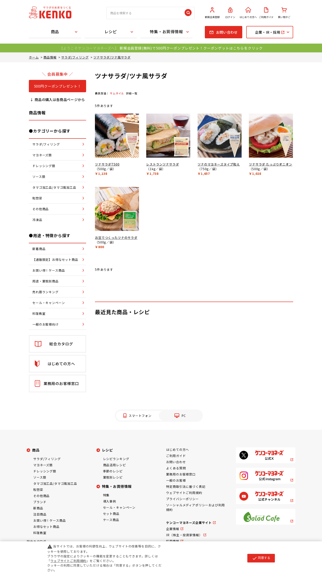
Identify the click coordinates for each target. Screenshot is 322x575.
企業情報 (172, 529)
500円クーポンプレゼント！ (57, 86)
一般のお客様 (176, 480)
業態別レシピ (113, 477)
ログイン (230, 13)
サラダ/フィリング (47, 459)
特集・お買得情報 (166, 31)
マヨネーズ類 (43, 465)
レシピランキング (116, 459)
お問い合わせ (176, 462)
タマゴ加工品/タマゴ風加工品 (55, 483)
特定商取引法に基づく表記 (185, 486)
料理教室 (39, 533)
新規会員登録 (212, 13)
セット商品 (111, 513)
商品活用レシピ (114, 465)
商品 (55, 31)
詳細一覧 (131, 93)
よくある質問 (176, 468)
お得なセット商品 (46, 526)
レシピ (110, 31)
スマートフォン (140, 415)
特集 (106, 495)
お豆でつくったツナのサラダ (116, 237)
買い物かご (284, 13)
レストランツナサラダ (162, 164)
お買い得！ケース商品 (49, 520)
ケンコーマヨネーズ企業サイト (189, 522)
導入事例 (109, 501)
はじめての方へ (248, 13)
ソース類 (39, 477)
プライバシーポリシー (182, 499)
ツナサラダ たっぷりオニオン (270, 164)
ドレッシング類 (44, 471)
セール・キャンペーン (119, 507)
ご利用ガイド (266, 13)
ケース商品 (111, 520)
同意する (261, 558)
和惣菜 (38, 489)
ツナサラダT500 (107, 164)
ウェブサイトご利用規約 (184, 492)
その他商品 (41, 496)
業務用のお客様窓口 (181, 474)
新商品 (38, 508)
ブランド (39, 502)
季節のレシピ (113, 471)
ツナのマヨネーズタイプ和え (219, 164)
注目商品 (39, 514)
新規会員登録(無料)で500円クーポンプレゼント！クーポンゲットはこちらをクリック (191, 48)
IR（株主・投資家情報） (184, 535)
